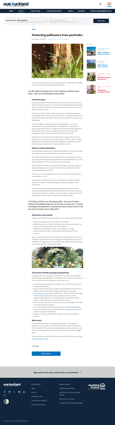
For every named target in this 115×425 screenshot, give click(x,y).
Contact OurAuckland (39, 401)
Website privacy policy (67, 388)
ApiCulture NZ (70, 309)
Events (33, 392)
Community (101, 61)
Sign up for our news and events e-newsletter (58, 372)
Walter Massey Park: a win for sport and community (102, 66)
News (34, 29)
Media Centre (107, 11)
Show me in (11, 20)
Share (35, 346)
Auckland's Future (55, 11)
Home (11, 11)
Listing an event (36, 396)
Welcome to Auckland (66, 399)
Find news (101, 21)
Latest (21, 11)
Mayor (70, 11)
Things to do (36, 11)
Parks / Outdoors (62, 39)
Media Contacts (64, 384)
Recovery (81, 11)
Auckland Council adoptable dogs (71, 403)
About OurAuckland (38, 405)
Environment (52, 39)
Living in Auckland (98, 11)
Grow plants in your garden (42, 293)
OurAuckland (36, 384)
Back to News (46, 354)
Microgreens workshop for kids (104, 91)
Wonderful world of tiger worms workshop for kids (104, 78)
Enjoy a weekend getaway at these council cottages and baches (103, 53)
